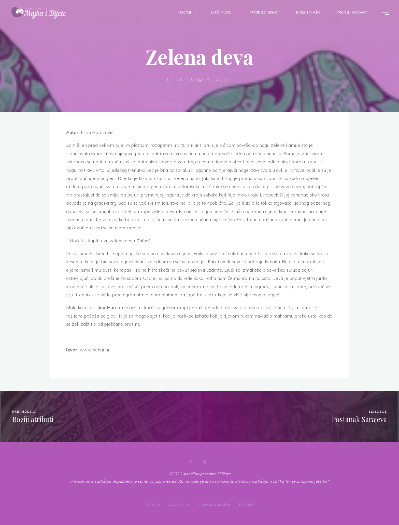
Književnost (198, 37)
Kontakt (246, 504)
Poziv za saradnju (214, 504)
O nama (153, 504)
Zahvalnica (179, 504)
